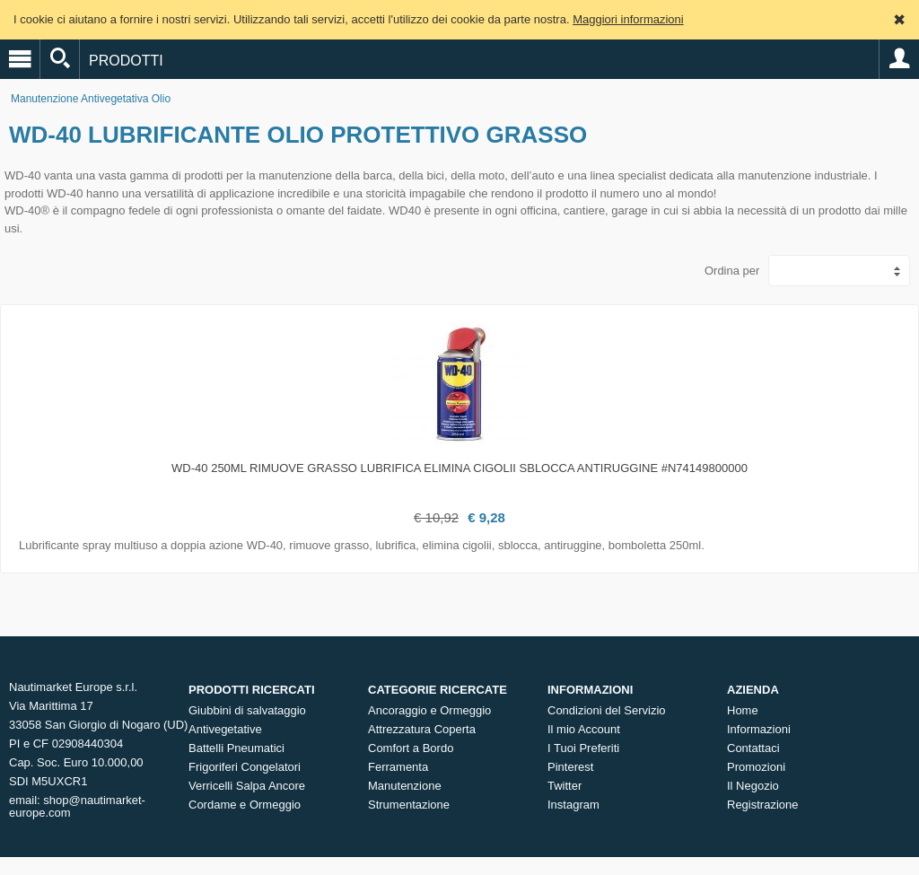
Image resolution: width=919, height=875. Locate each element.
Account (899, 59)
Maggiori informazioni (628, 19)
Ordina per (732, 270)
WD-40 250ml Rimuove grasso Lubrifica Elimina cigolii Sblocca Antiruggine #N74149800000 (459, 468)
